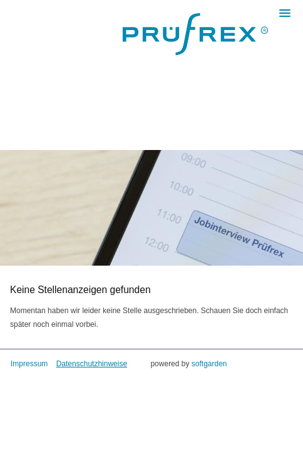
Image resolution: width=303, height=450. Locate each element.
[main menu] (285, 13)
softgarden (209, 363)
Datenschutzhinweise (91, 363)
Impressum (29, 363)
